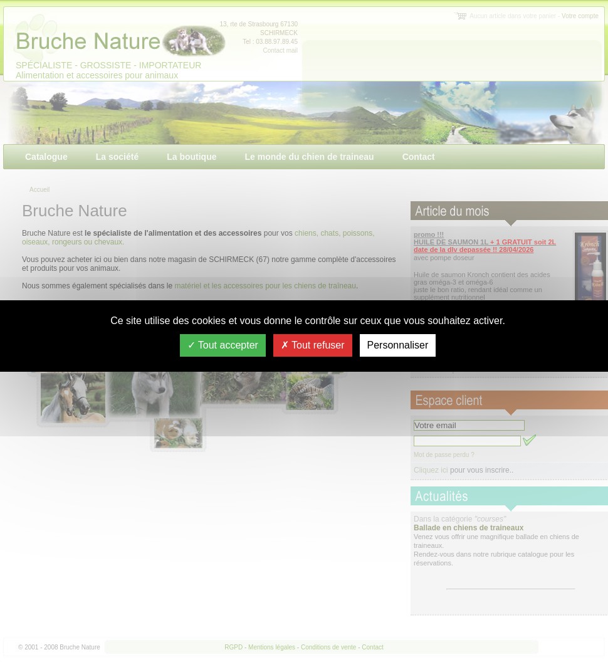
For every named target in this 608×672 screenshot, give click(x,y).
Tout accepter (222, 345)
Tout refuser (313, 345)
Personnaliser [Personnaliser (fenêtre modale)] (398, 345)
